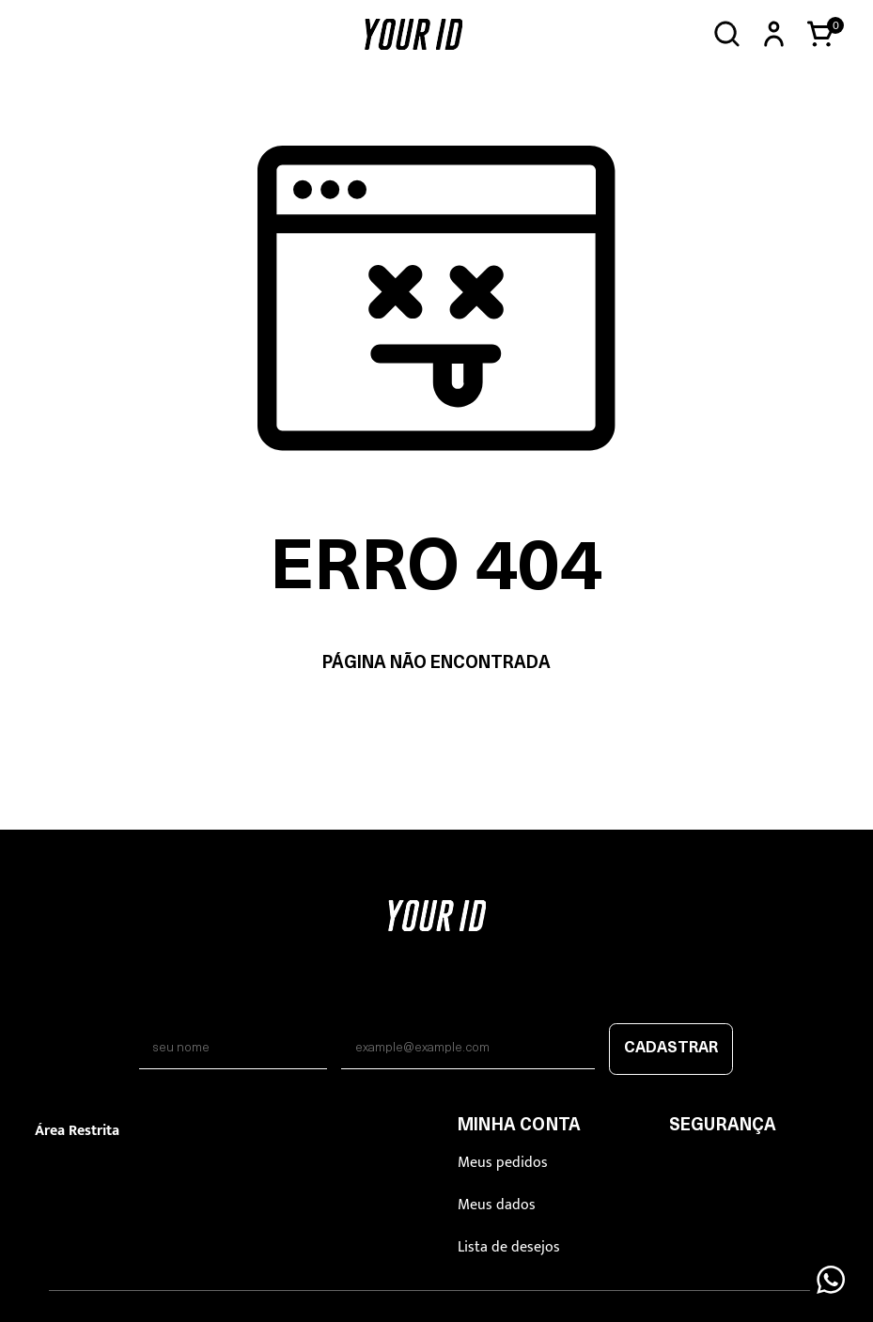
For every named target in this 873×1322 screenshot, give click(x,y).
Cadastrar (671, 1048)
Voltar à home (436, 723)
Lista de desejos (509, 1247)
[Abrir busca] (726, 34)
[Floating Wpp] (830, 1279)
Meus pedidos (503, 1162)
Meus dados (497, 1205)
